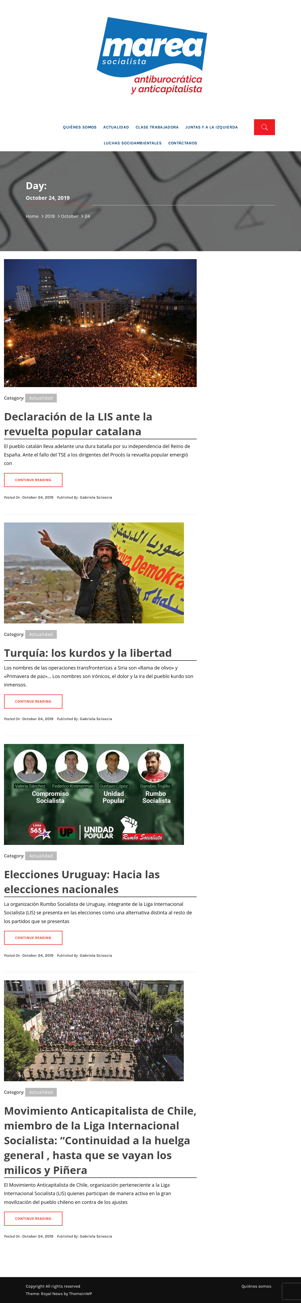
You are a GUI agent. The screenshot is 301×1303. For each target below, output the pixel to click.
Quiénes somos (80, 127)
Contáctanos (182, 143)
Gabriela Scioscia (96, 497)
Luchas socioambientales (133, 143)
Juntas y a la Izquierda (211, 127)
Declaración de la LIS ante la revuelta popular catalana (78, 423)
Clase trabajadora (157, 127)
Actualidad (116, 127)
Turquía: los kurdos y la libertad (88, 652)
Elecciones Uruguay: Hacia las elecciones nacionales (82, 881)
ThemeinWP (80, 1293)
